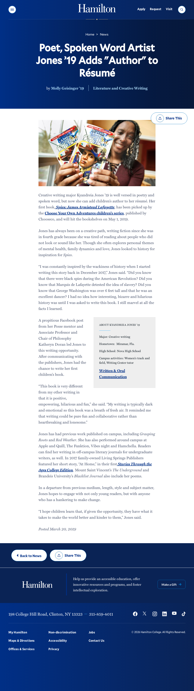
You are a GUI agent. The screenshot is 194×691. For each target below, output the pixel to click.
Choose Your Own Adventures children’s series (84, 213)
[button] (12, 9)
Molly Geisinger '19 (67, 88)
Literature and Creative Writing (120, 88)
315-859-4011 (101, 614)
